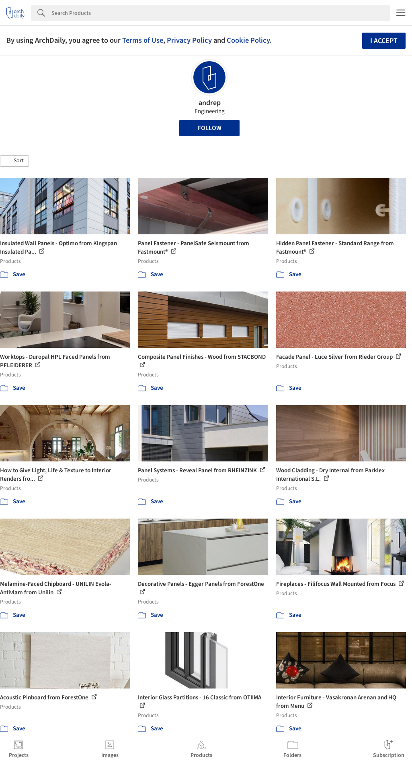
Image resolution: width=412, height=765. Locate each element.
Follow (209, 128)
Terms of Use (142, 40)
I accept (384, 41)
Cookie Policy (248, 40)
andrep (210, 103)
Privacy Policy (189, 40)
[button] (14, 161)
